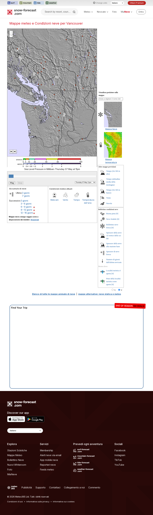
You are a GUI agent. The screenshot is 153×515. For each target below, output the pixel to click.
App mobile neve (49, 459)
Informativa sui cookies (64, 501)
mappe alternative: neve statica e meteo (99, 294)
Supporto (40, 487)
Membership (46, 450)
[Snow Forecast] (21, 12)
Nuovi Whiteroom (16, 464)
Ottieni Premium (137, 3)
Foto (114, 11)
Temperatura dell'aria (87, 201)
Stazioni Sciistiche (17, 450)
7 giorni (26, 196)
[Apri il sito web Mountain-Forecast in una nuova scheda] (25, 3)
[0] (117, 213)
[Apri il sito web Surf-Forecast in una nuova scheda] (12, 3)
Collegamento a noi (74, 487)
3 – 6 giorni (26, 203)
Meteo (88, 11)
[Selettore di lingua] (117, 3)
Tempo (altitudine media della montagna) (113, 182)
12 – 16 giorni (27, 213)
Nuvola (109, 203)
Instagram (119, 455)
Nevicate (102, 11)
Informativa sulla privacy (37, 501)
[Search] (74, 12)
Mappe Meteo (14, 455)
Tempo (76, 200)
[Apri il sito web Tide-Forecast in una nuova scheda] (38, 3)
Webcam (54, 200)
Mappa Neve (111, 129)
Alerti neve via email (50, 455)
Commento (94, 487)
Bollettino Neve (15, 459)
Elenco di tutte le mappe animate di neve (53, 294)
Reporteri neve (48, 464)
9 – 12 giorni (26, 210)
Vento (65, 200)
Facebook (120, 450)
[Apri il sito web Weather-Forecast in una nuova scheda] (51, 3)
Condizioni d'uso (15, 501)
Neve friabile (111, 219)
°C (115, 290)
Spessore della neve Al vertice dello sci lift (114, 236)
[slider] (11, 176)
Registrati (35, 220)
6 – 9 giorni (26, 207)
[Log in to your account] (141, 11)
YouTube (119, 464)
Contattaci (54, 487)
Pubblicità (26, 487)
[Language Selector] (25, 430)
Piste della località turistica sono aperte (113, 281)
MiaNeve (12, 474)
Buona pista (110, 213)
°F (121, 290)
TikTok (118, 459)
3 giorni (25, 193)
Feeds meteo (47, 469)
